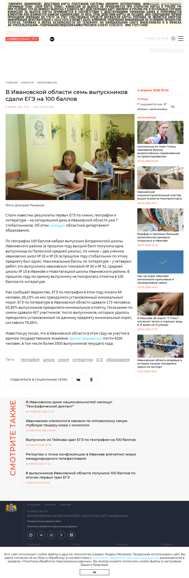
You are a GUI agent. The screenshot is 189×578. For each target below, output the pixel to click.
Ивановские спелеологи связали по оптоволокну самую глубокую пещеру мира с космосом (81, 423)
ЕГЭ (99, 359)
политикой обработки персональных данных (125, 558)
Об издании (33, 511)
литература (82, 359)
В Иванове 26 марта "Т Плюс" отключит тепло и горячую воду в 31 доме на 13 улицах (160, 312)
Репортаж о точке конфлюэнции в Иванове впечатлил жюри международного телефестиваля (79, 461)
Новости (27, 82)
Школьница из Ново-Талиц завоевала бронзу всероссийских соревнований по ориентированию (160, 140)
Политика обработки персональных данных (52, 532)
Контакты (51, 511)
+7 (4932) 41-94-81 (156, 38)
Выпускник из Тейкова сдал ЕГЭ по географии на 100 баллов (77, 442)
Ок (94, 572)
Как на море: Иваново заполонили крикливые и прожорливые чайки (160, 269)
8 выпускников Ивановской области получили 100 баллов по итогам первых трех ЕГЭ (82, 481)
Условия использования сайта (44, 527)
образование (118, 359)
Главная (12, 82)
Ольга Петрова (44, 107)
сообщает (58, 225)
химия (63, 359)
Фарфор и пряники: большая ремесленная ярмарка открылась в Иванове (160, 227)
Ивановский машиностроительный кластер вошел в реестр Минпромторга (160, 184)
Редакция (67, 511)
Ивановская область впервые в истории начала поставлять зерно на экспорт (160, 355)
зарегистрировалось (87, 338)
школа (48, 359)
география (30, 359)
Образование (48, 82)
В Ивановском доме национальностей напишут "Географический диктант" (73, 404)
